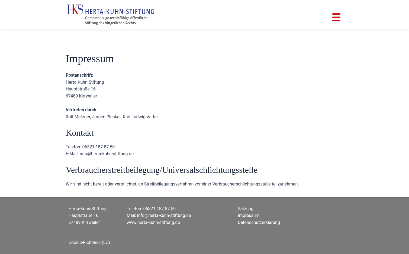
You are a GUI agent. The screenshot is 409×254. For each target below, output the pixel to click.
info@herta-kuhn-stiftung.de (164, 215)
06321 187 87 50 (159, 208)
